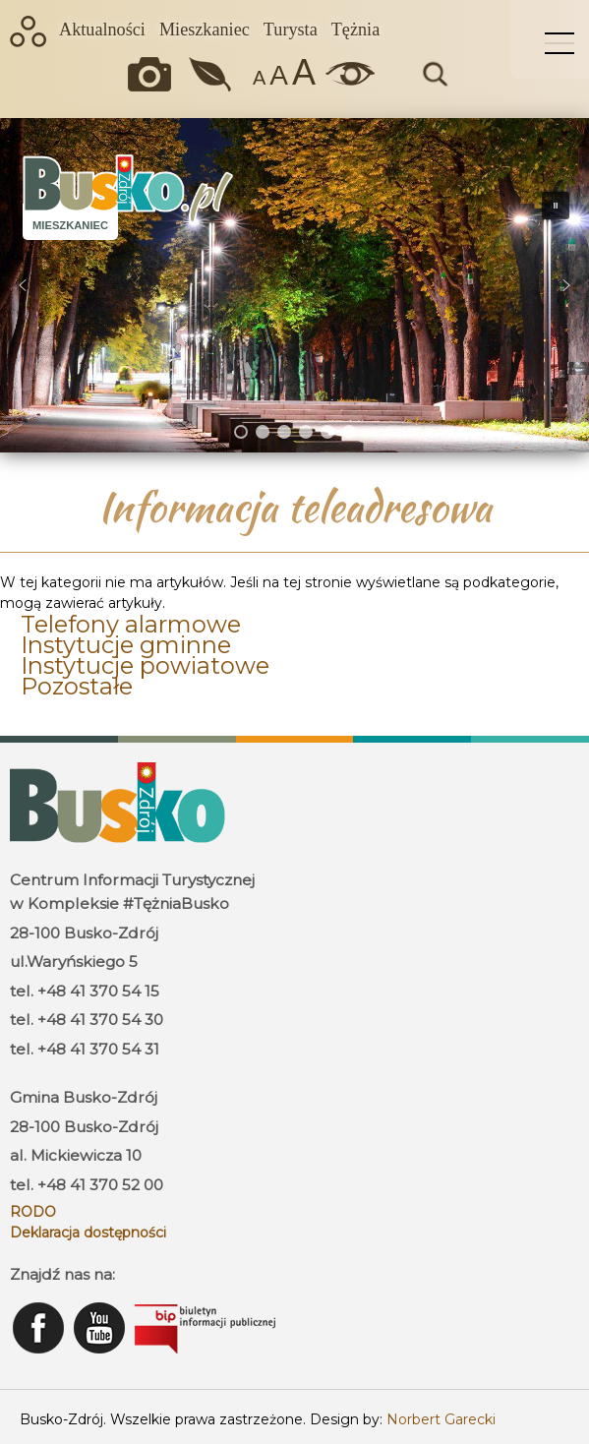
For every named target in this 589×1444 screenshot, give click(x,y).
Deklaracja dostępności (88, 1232)
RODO (33, 1212)
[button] (22, 285)
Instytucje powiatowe (145, 665)
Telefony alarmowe (131, 624)
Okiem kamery (154, 74)
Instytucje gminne (126, 645)
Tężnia (355, 29)
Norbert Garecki (441, 1419)
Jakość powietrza (212, 74)
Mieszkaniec (204, 29)
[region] (294, 285)
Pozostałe (77, 686)
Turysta (291, 29)
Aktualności (102, 29)
